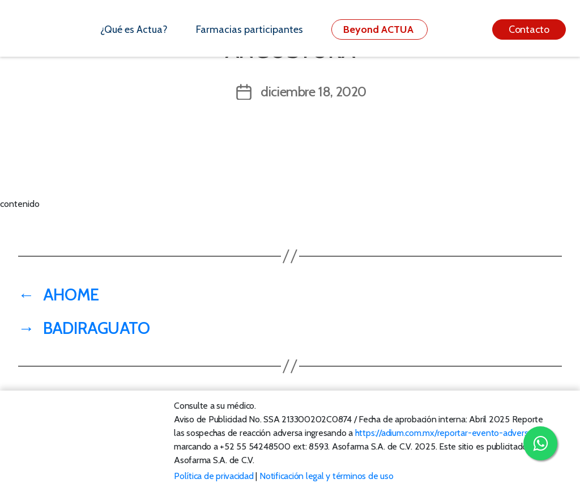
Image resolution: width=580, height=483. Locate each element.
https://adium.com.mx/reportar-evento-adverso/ (445, 432)
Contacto (529, 29)
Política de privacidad (214, 476)
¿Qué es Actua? (134, 29)
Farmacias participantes (249, 29)
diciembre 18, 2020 (313, 91)
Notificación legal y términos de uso (326, 476)
